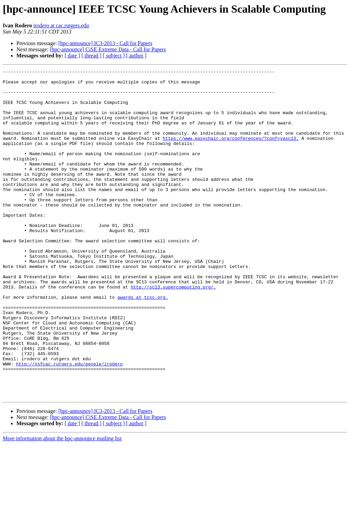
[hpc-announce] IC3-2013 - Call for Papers (105, 43)
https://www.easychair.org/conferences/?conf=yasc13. (231, 152)
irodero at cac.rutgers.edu (61, 25)
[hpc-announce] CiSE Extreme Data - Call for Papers (108, 49)
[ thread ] (91, 55)
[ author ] (136, 55)
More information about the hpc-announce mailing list (62, 504)
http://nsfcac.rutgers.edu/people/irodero (69, 423)
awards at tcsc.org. (142, 343)
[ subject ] (114, 55)
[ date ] (72, 55)
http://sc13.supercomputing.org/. (173, 331)
